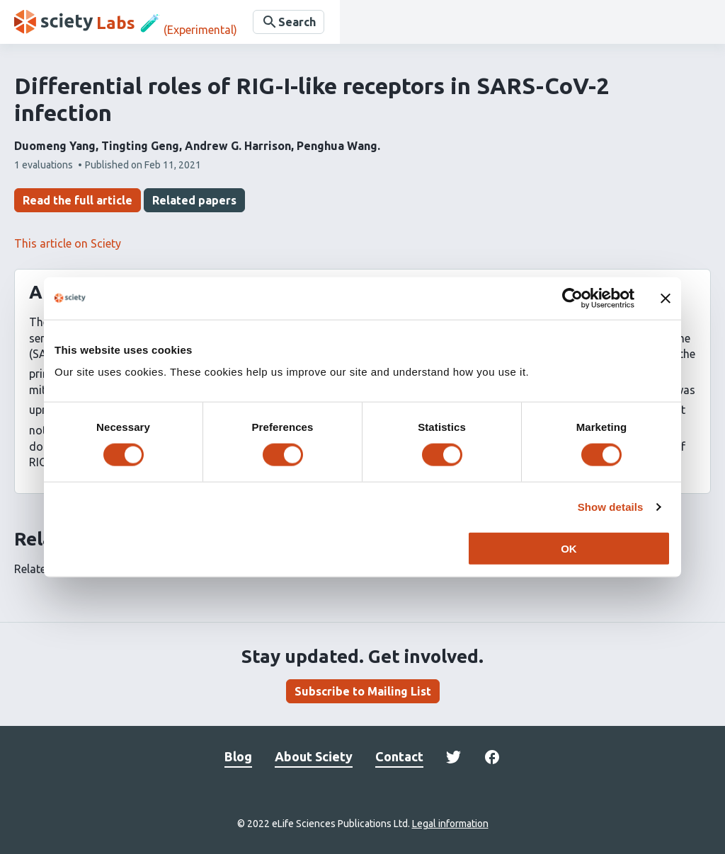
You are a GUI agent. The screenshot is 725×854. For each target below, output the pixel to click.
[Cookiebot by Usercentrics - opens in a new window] (572, 297)
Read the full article (77, 200)
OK (569, 549)
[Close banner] (665, 298)
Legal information (450, 823)
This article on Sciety (67, 243)
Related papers (194, 200)
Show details (611, 506)
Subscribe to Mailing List (363, 691)
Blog (238, 756)
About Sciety (314, 756)
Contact (399, 756)
